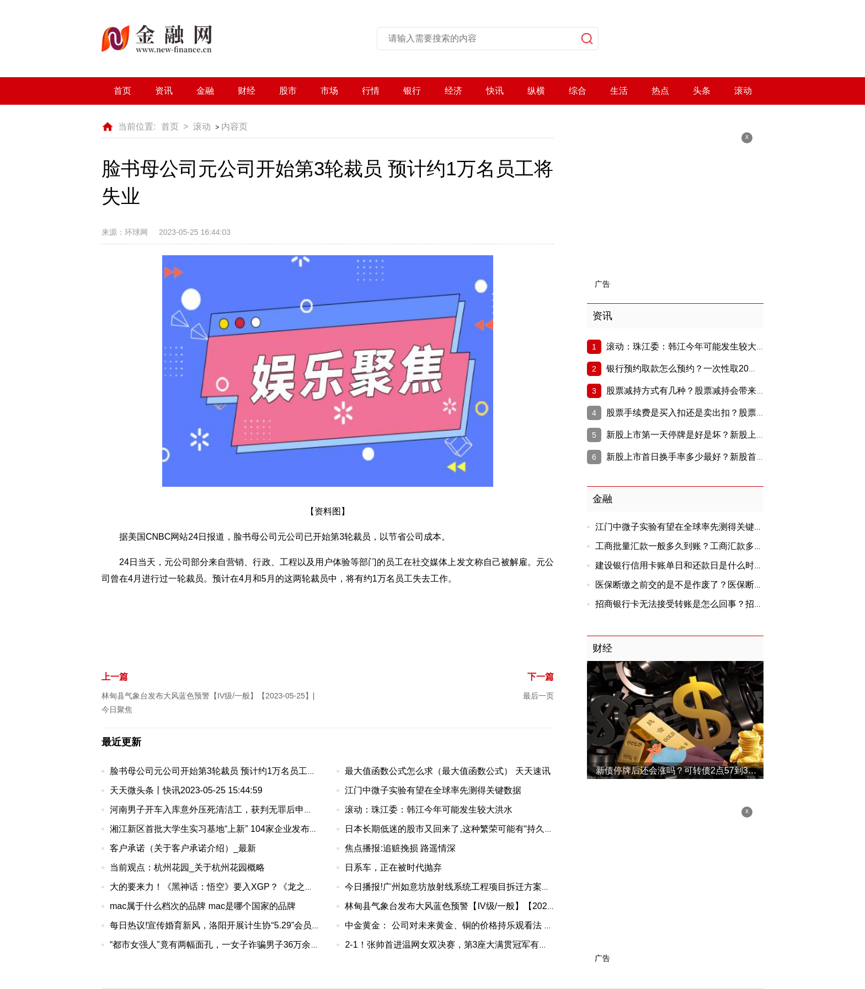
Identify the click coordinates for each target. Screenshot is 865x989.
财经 (246, 90)
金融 (205, 90)
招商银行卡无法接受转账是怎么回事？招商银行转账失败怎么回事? (725, 604)
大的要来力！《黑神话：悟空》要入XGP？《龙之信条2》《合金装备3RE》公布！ (271, 886)
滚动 (743, 90)
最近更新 (121, 742)
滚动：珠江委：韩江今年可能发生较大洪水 (428, 809)
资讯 (164, 90)
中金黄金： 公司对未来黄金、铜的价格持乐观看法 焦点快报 (462, 925)
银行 (412, 90)
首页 (122, 90)
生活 (619, 90)
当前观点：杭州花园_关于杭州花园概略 (187, 867)
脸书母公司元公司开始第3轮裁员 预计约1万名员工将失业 (222, 771)
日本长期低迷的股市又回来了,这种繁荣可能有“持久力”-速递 (460, 829)
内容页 (234, 126)
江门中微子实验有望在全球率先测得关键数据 (433, 790)
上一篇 (115, 676)
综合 (577, 90)
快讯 (495, 90)
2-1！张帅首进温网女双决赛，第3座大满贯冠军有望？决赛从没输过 (477, 944)
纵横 (536, 90)
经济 (453, 90)
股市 (288, 90)
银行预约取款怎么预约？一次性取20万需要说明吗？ (708, 368)
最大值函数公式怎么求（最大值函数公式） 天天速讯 (447, 771)
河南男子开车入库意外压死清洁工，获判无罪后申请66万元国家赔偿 (243, 809)
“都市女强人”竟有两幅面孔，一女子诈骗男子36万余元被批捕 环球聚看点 (251, 944)
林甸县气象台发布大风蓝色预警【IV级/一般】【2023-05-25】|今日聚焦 (484, 906)
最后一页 (538, 695)
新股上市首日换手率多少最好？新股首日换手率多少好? (714, 456)
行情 (371, 90)
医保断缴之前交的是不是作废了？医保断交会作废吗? (699, 584)
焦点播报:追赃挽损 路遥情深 (400, 848)
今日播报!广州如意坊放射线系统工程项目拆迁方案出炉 (452, 886)
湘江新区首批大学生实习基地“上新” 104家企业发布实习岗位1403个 (241, 829)
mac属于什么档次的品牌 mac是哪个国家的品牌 (203, 906)
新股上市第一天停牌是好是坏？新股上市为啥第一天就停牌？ (725, 434)
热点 (660, 90)
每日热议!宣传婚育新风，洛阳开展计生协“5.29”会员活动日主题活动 (241, 925)
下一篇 (540, 676)
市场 (329, 90)
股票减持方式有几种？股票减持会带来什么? (692, 390)
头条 (702, 90)
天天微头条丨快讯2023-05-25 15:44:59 (186, 790)
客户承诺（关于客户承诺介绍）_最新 (183, 848)
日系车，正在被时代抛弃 (393, 867)
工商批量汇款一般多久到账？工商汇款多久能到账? (694, 546)
